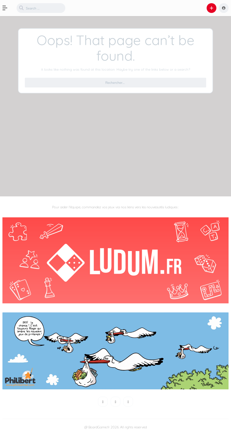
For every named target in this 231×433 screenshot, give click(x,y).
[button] (7, 8)
